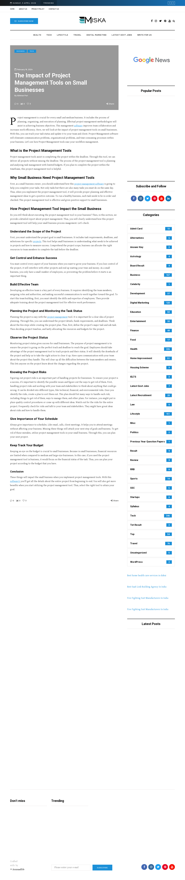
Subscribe (102, 868)
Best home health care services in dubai (146, 575)
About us (23, 9)
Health (37, 35)
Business (21, 51)
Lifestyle (62, 35)
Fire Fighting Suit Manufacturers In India (147, 598)
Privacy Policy (38, 9)
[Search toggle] (174, 21)
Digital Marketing (97, 35)
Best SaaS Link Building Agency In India (146, 586)
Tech (49, 35)
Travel (77, 35)
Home (12, 9)
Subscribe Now (24, 21)
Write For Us (144, 35)
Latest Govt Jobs (122, 35)
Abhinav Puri (22, 95)
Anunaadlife (18, 869)
